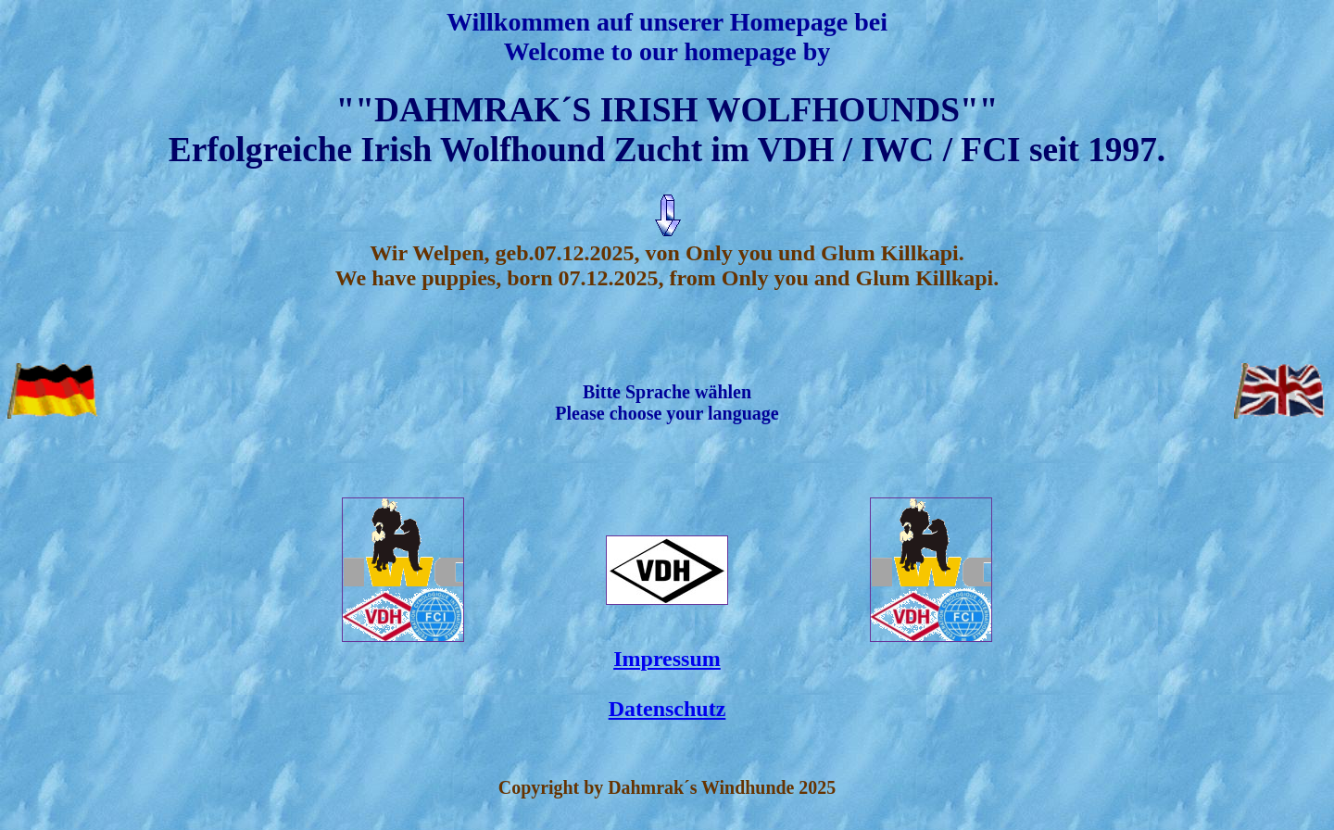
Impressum (667, 659)
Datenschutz (667, 709)
